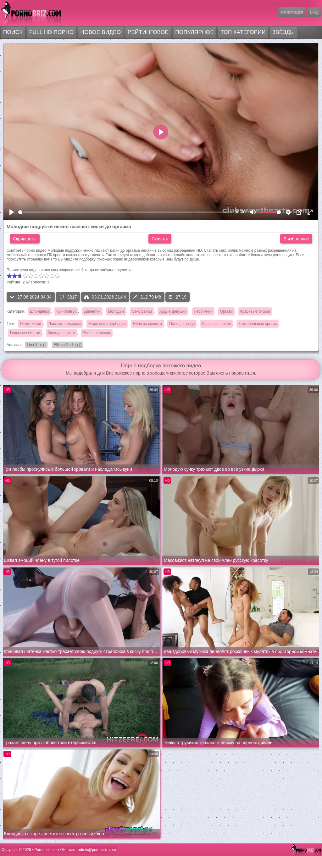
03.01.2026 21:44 (105, 296)
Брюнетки (92, 311)
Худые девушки (172, 311)
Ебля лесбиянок (97, 333)
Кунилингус (66, 311)
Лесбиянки (203, 311)
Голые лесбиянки (25, 333)
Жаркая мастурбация (107, 323)
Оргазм (226, 311)
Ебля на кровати (147, 323)
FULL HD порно (51, 32)
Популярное (194, 32)
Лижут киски (30, 323)
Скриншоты (24, 238)
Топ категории (242, 32)
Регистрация (292, 12)
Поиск (13, 32)
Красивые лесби (216, 323)
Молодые (116, 311)
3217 (68, 296)
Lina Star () (35, 345)
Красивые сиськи (255, 311)
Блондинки (39, 311)
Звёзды (283, 32)
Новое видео (100, 32)
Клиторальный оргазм (257, 323)
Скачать (160, 238)
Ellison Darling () (66, 345)
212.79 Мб (147, 296)
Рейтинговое (148, 32)
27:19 (177, 296)
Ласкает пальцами (64, 323)
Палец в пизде (182, 323)
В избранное (296, 238)
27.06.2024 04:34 (31, 296)
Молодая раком (61, 333)
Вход (314, 12)
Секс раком (142, 311)
